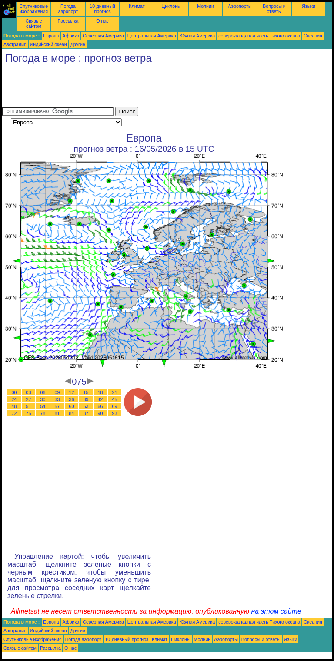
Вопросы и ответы (274, 8)
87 (86, 413)
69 (114, 406)
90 (100, 413)
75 (28, 413)
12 (71, 392)
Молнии (205, 6)
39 (86, 399)
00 (14, 392)
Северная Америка (103, 35)
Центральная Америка (151, 35)
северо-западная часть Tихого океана (259, 35)
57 (57, 406)
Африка (71, 35)
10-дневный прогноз (102, 8)
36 (71, 399)
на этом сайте (276, 611)
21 (114, 392)
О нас (102, 20)
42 (100, 399)
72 (14, 413)
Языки (308, 6)
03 (28, 392)
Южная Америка (197, 35)
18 (100, 392)
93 (114, 413)
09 (57, 392)
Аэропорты (240, 6)
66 (100, 406)
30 (43, 399)
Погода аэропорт (68, 8)
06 (43, 392)
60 (71, 406)
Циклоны (170, 6)
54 (43, 406)
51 (28, 406)
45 (114, 399)
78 (43, 413)
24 (14, 399)
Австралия (15, 44)
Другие (77, 44)
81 (57, 413)
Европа (51, 35)
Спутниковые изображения (34, 8)
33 (57, 399)
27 (28, 399)
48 (14, 406)
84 (71, 413)
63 (86, 406)
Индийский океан (48, 44)
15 (86, 392)
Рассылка (67, 20)
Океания (313, 35)
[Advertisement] (160, 87)
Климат (136, 6)
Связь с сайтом (34, 23)
